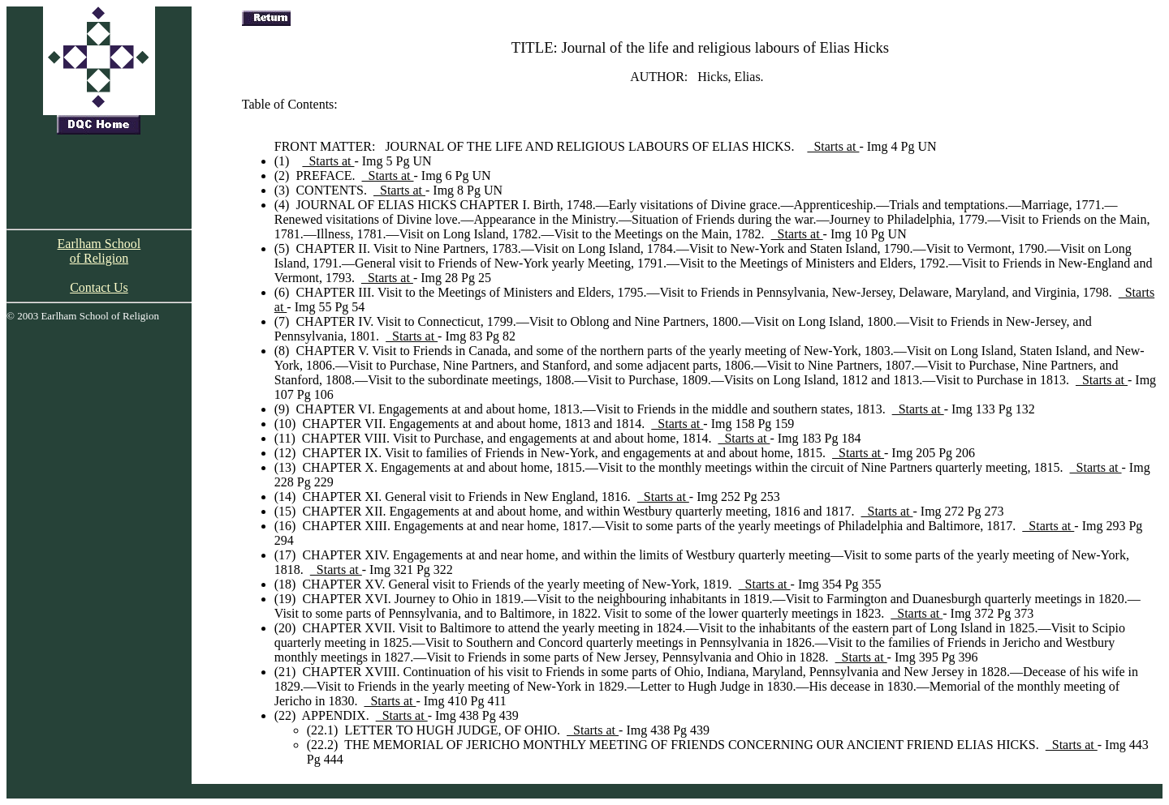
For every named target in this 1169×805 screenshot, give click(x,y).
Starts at (833, 146)
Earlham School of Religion (99, 251)
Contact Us (99, 287)
